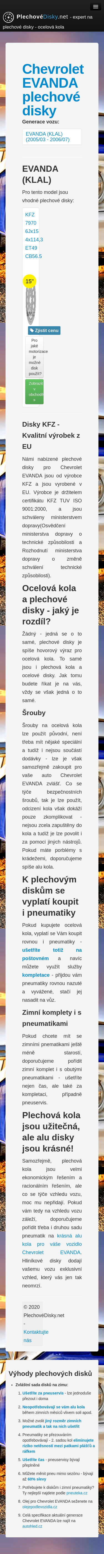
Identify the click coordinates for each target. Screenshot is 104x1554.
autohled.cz (32, 1526)
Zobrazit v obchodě (36, 391)
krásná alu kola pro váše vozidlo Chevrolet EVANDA (52, 1244)
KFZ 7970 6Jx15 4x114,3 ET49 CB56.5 (34, 257)
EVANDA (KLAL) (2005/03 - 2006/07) (48, 136)
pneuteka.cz (77, 1493)
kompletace (36, 975)
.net (47, 21)
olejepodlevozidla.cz (39, 1507)
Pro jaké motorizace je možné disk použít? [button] (36, 357)
